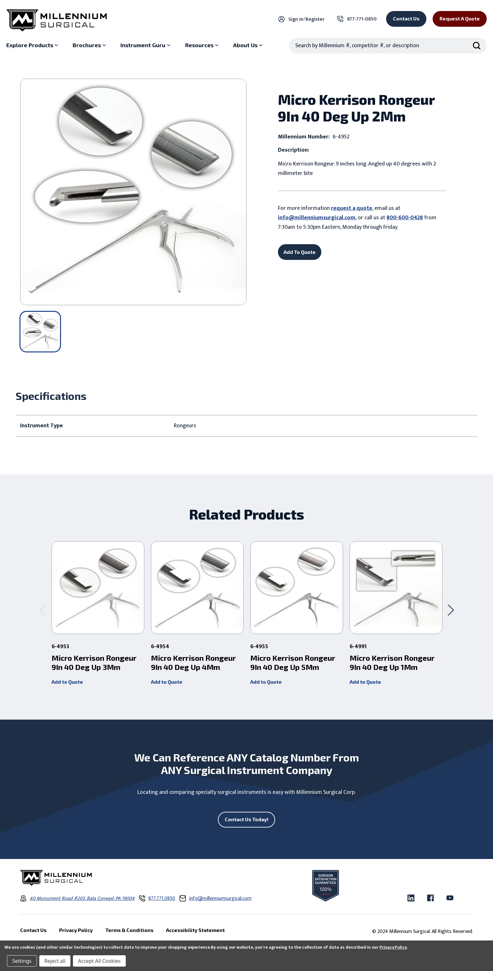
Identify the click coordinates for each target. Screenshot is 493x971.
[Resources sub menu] (202, 45)
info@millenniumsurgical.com (317, 217)
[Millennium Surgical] (56, 20)
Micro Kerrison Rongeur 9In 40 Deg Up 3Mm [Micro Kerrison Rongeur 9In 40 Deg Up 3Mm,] (94, 662)
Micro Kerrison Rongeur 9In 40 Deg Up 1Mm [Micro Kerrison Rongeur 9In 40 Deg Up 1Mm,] (392, 662)
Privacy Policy (393, 947)
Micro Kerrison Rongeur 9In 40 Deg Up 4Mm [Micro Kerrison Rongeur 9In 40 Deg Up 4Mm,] (193, 662)
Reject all (54, 960)
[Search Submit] (476, 45)
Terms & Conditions (129, 930)
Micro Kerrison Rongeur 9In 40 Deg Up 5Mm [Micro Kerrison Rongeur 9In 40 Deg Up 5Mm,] (292, 662)
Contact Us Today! (247, 819)
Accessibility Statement (195, 930)
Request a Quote (460, 18)
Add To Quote (300, 252)
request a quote (351, 208)
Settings (21, 960)
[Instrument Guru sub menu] (146, 45)
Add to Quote (67, 682)
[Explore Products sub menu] (32, 45)
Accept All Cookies (99, 960)
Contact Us (406, 18)
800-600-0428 (404, 217)
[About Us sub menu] (248, 45)
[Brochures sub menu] (90, 45)
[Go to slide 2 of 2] (42, 610)
